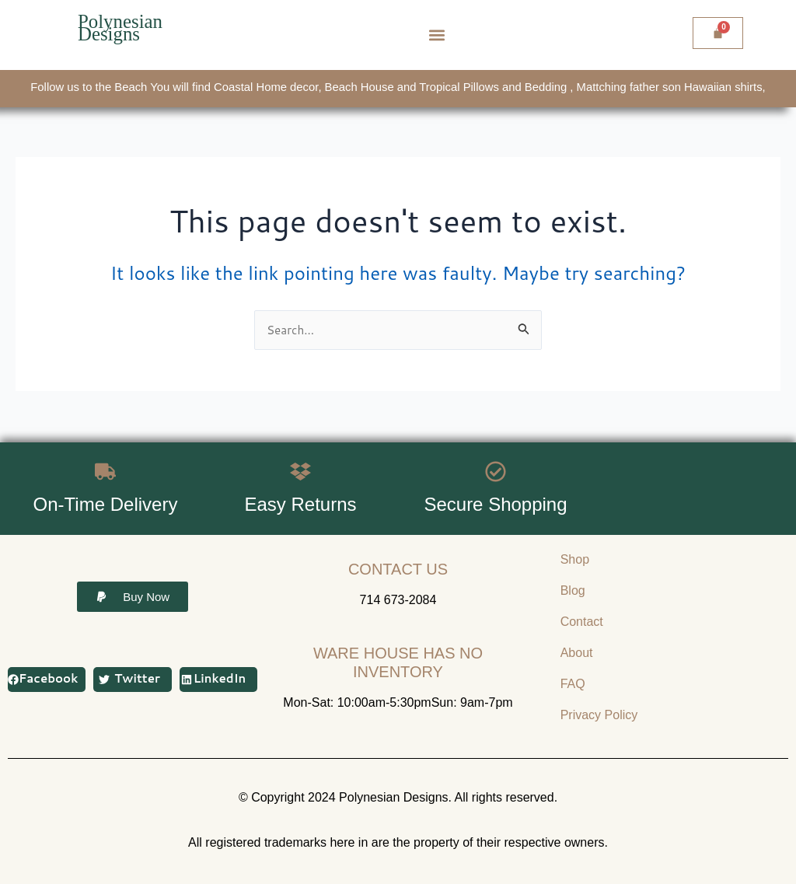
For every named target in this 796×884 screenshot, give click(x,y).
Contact (581, 621)
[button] (437, 35)
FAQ (572, 683)
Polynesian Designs (122, 27)
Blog (572, 590)
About (576, 652)
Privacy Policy (599, 715)
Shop (574, 559)
